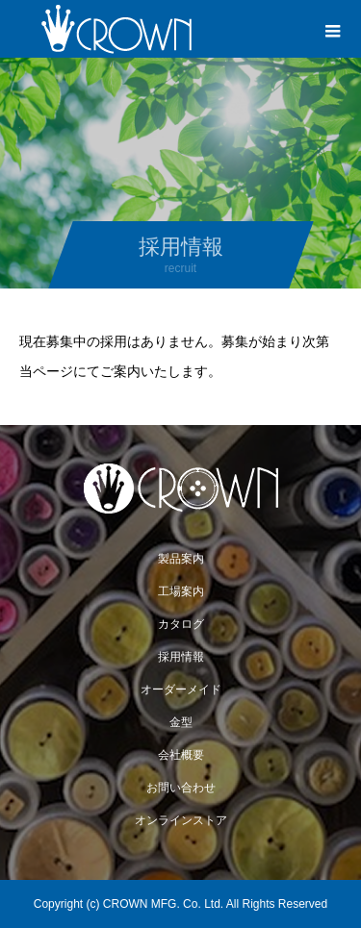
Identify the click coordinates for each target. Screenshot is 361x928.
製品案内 (181, 558)
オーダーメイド (181, 689)
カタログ (181, 624)
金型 (181, 722)
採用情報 (181, 657)
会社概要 (181, 755)
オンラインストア (181, 820)
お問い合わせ (181, 787)
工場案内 (181, 591)
